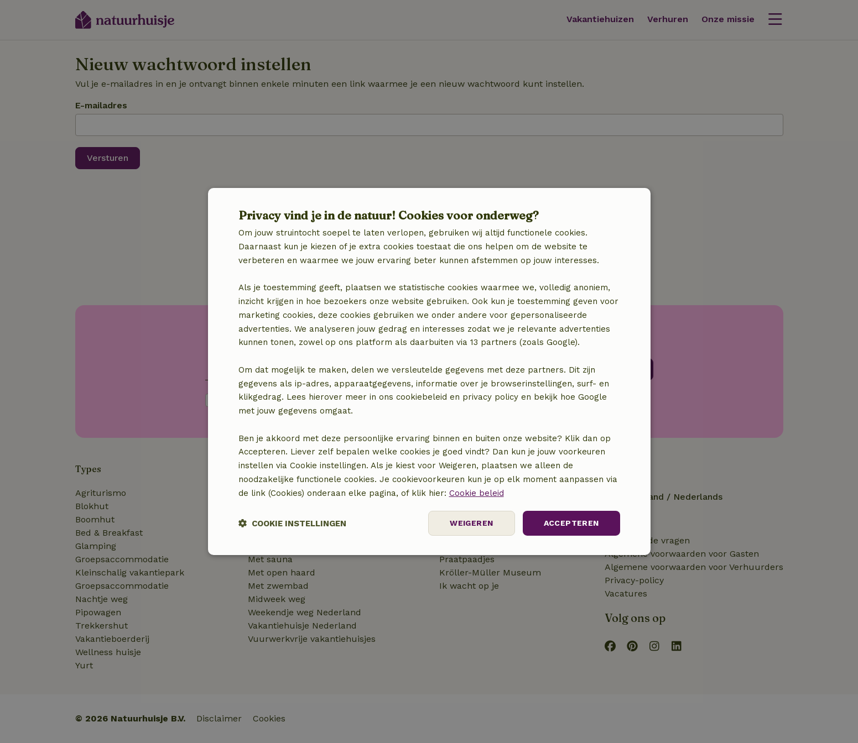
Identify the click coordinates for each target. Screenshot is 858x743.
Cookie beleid (476, 493)
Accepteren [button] (571, 523)
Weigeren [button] (471, 523)
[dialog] (429, 371)
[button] (292, 523)
